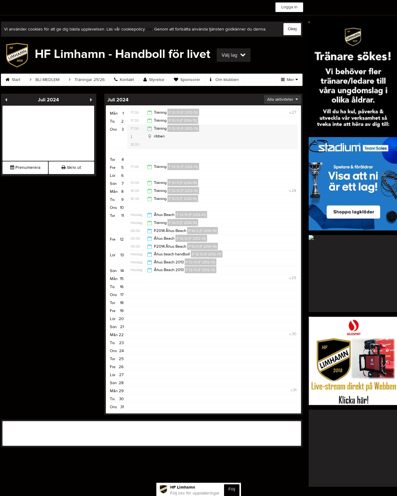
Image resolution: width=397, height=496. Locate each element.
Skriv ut (71, 167)
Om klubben (224, 80)
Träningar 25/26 (87, 80)
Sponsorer (187, 80)
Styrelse (153, 80)
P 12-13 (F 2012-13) (206, 254)
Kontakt (124, 80)
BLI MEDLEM (44, 80)
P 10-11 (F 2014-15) (183, 120)
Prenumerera (25, 167)
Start (13, 80)
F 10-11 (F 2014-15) (183, 182)
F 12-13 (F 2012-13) (183, 112)
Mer (289, 80)
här (149, 29)
